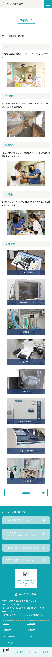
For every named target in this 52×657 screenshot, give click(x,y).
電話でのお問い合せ (26, 582)
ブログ (30, 636)
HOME (6, 623)
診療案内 (31, 630)
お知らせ (31, 623)
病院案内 (12, 36)
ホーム (4, 36)
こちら (27, 614)
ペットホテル (9, 636)
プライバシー (9, 643)
